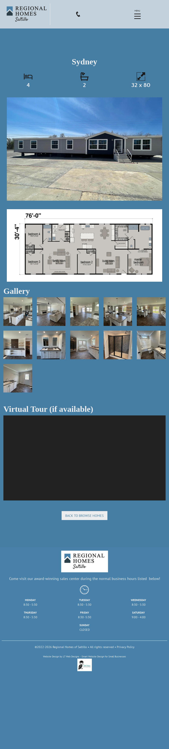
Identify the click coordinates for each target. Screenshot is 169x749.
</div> (84, 457)
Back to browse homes (84, 515)
